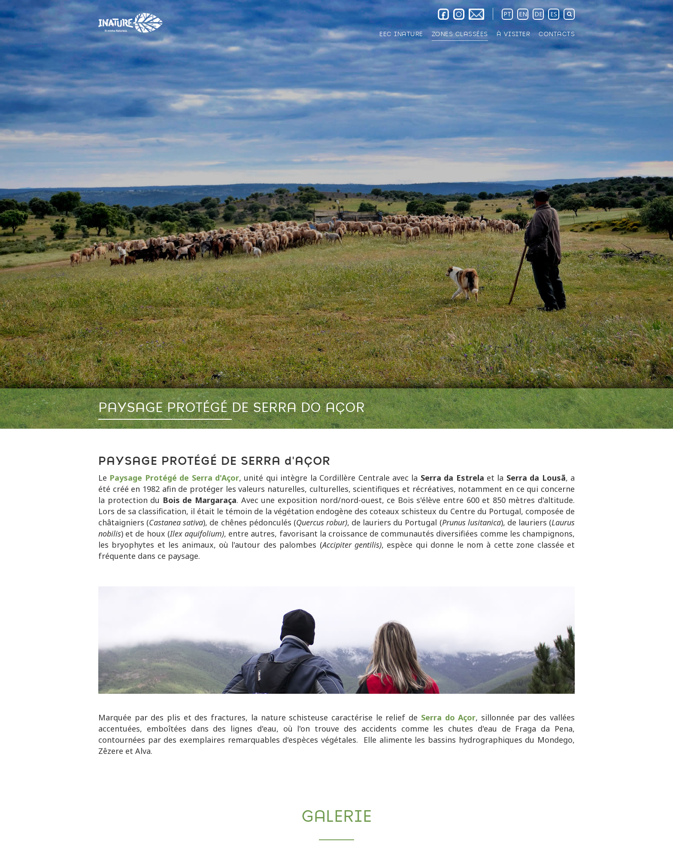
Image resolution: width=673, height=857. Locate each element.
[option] (336, 214)
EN (523, 14)
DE (538, 14)
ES (553, 14)
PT (507, 14)
